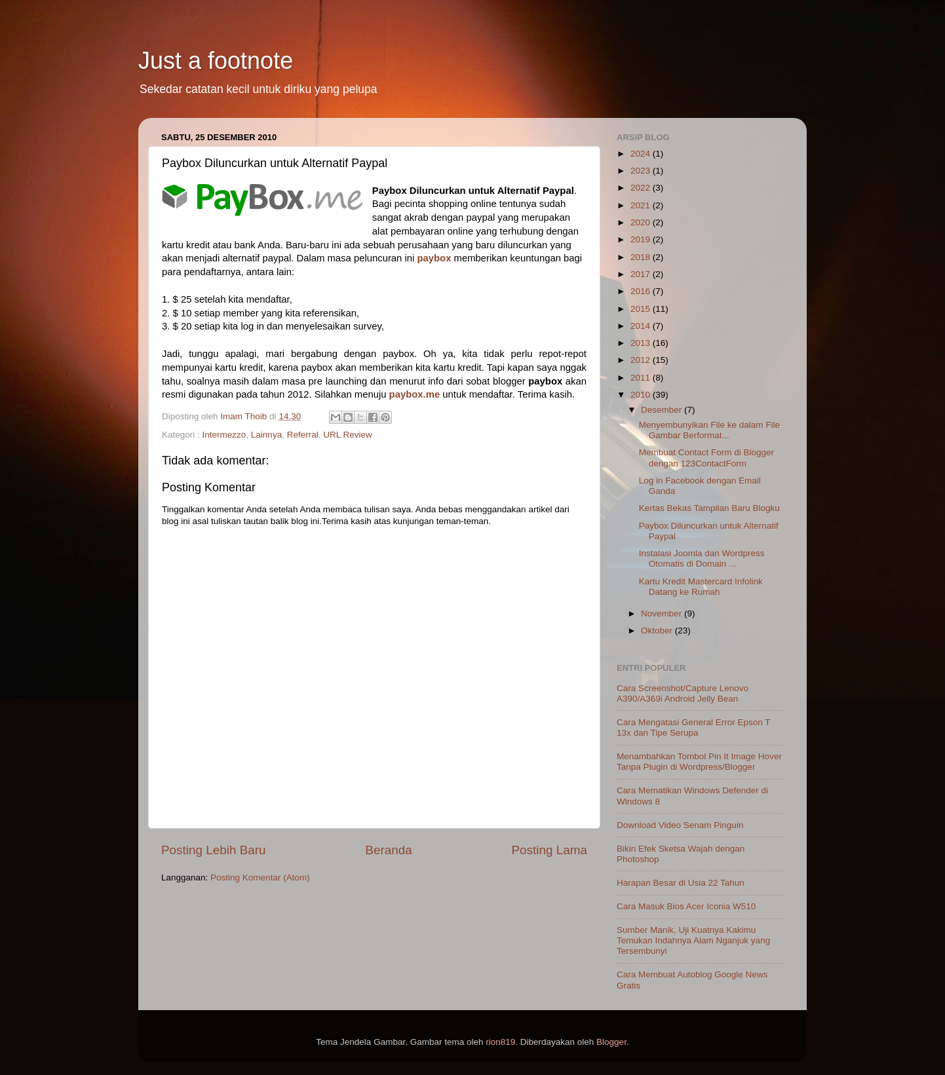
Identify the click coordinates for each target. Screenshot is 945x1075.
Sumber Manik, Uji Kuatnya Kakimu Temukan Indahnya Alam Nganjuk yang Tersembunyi (693, 940)
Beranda (388, 850)
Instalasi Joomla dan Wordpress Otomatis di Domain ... (702, 558)
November (662, 613)
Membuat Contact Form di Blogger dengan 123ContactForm (706, 457)
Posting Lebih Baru (213, 850)
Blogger (611, 1042)
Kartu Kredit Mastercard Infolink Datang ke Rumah (701, 586)
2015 (641, 309)
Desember (662, 410)
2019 (641, 239)
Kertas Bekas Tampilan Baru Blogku (709, 508)
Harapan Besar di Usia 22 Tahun (680, 883)
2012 (641, 360)
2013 (641, 343)
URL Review (347, 435)
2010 (641, 395)
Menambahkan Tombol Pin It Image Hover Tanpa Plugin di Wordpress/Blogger (699, 761)
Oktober (658, 630)
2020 (641, 222)
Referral (302, 435)
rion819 (500, 1042)
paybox (434, 258)
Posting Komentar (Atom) (260, 877)
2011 (641, 378)
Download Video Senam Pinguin (680, 825)
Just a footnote (215, 60)
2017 (641, 274)
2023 (641, 171)
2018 (641, 257)
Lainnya (266, 435)
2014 (641, 326)
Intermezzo (224, 435)
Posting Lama (549, 850)
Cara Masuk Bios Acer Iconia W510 (686, 906)
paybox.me (414, 394)
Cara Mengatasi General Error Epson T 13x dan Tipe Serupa (693, 727)
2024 (641, 154)
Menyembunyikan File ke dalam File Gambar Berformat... (709, 430)
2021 (641, 205)
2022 (641, 188)
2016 (641, 291)
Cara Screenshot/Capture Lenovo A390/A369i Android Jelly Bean (682, 693)
